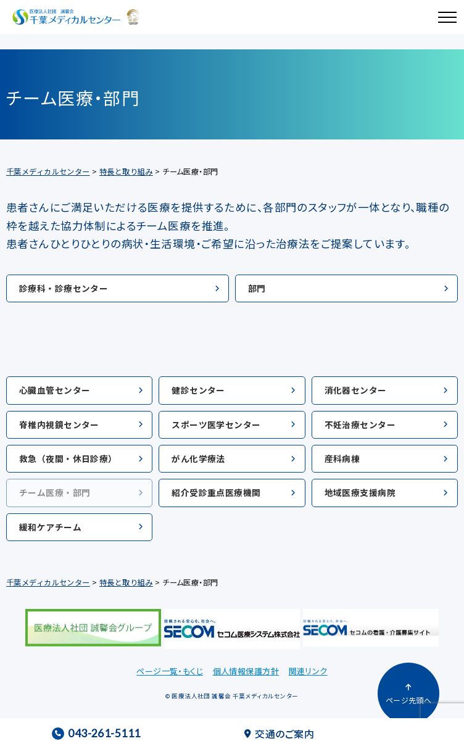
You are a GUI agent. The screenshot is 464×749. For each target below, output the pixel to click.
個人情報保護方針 (246, 671)
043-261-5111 (96, 733)
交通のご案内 (279, 733)
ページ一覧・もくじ (169, 671)
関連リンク (308, 671)
